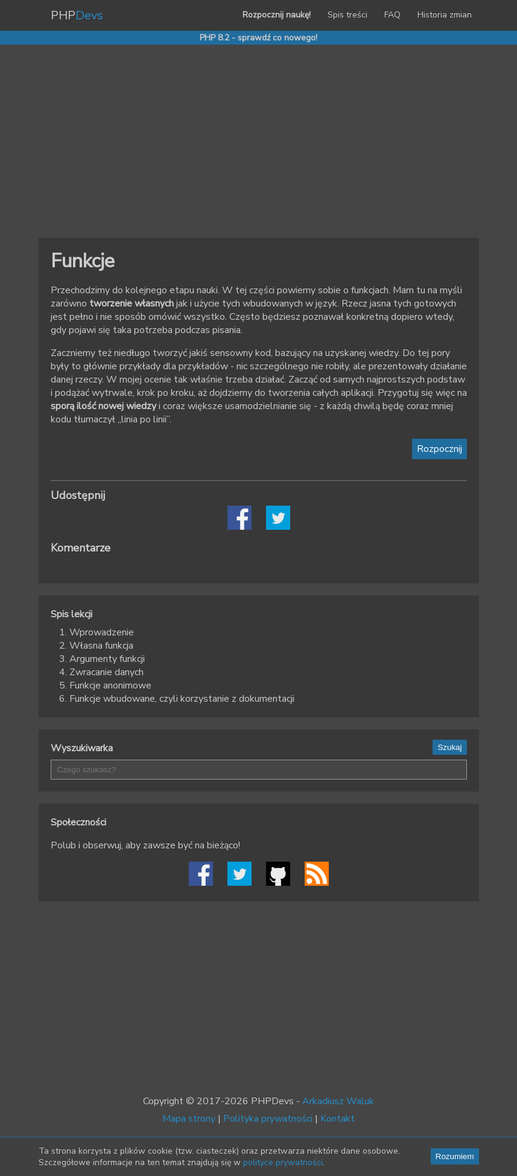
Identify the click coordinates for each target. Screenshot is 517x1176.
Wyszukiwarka (82, 748)
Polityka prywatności (267, 1118)
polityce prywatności (283, 1162)
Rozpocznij (439, 449)
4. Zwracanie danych (101, 672)
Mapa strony (188, 1118)
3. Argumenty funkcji (102, 659)
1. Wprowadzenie (96, 632)
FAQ (392, 15)
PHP (77, 15)
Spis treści (347, 15)
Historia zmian (444, 15)
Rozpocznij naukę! (277, 15)
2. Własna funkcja (96, 645)
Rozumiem (455, 1156)
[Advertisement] (259, 141)
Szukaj (449, 747)
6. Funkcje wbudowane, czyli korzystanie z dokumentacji (176, 698)
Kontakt (337, 1118)
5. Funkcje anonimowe (105, 685)
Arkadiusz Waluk (338, 1101)
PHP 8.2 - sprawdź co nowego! (258, 37)
